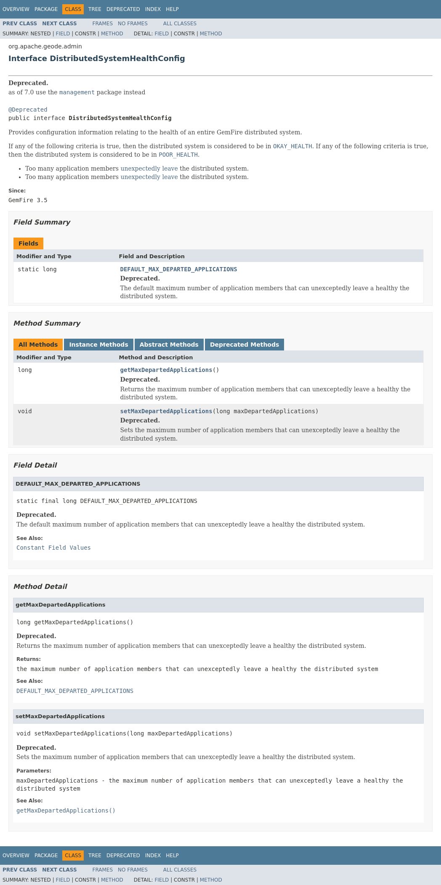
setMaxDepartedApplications (166, 411)
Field (63, 34)
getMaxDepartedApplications (166, 369)
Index (153, 9)
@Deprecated (28, 109)
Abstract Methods (169, 344)
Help (172, 9)
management (77, 92)
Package (46, 9)
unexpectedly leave (149, 168)
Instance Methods (98, 344)
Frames (103, 24)
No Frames (133, 24)
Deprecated (123, 9)
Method (112, 34)
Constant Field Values (53, 547)
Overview (16, 9)
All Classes (180, 24)
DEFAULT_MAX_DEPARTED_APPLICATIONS (178, 269)
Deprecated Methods (244, 344)
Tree (94, 9)
